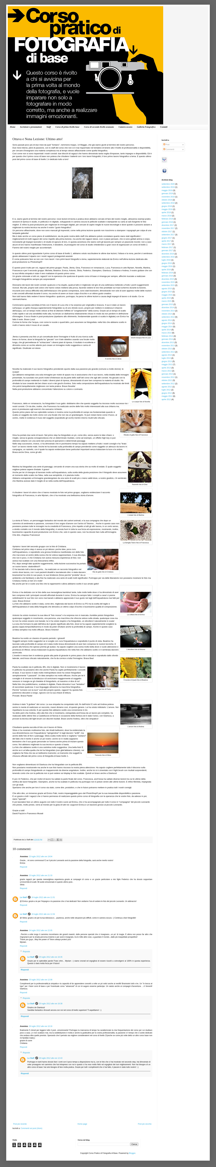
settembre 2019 (168, 187)
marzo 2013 (166, 371)
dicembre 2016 (168, 254)
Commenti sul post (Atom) (31, 1128)
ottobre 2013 (167, 349)
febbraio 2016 (167, 273)
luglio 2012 (166, 390)
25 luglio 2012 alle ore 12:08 (40, 980)
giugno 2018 (167, 206)
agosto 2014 (167, 320)
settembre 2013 (168, 352)
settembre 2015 (168, 285)
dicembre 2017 (168, 225)
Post (166, 145)
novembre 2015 (168, 282)
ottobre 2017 (167, 231)
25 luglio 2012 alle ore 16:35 (50, 957)
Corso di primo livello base (67, 127)
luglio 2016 (166, 260)
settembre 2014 (168, 317)
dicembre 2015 (168, 279)
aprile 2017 (166, 241)
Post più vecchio (145, 1124)
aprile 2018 (166, 212)
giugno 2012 (167, 393)
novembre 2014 (168, 311)
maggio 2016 (167, 266)
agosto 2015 (167, 288)
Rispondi (23, 867)
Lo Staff (23, 897)
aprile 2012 (166, 399)
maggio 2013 (167, 364)
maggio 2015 (167, 295)
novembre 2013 (168, 345)
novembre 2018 (168, 197)
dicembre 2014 (168, 307)
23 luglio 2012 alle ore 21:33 (40, 875)
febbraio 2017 (167, 247)
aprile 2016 (166, 270)
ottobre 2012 (167, 380)
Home (12, 127)
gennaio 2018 (167, 222)
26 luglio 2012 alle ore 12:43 (50, 1058)
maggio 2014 (167, 327)
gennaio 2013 (167, 374)
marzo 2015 (166, 301)
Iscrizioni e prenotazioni (31, 127)
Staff (48, 127)
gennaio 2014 (167, 339)
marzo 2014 (166, 333)
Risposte (26, 951)
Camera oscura (125, 127)
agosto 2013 (167, 355)
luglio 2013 (166, 358)
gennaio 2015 (167, 304)
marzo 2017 (166, 244)
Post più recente (20, 1124)
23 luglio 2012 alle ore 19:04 (40, 856)
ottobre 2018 (167, 200)
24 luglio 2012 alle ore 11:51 (43, 897)
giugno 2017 (167, 238)
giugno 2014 (167, 323)
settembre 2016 (168, 257)
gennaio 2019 (167, 193)
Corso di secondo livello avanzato (99, 127)
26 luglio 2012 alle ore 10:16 (40, 1026)
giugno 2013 (167, 361)
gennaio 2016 (167, 276)
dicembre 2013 (168, 342)
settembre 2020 (168, 184)
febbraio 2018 (167, 219)
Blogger (132, 1153)
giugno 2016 (167, 263)
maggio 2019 (167, 190)
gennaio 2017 (167, 250)
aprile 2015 (166, 298)
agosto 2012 (167, 387)
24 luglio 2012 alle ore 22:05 (40, 930)
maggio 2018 (167, 209)
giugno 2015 (167, 292)
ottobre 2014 (167, 314)
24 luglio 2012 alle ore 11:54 (43, 914)
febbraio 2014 (167, 336)
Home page (82, 1124)
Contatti (164, 127)
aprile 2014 (166, 330)
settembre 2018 (168, 203)
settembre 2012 (168, 384)
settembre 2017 (168, 235)
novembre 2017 (168, 228)
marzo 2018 (166, 216)
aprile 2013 (166, 368)
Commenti (168, 149)
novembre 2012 (168, 377)
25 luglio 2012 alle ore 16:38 (50, 1004)
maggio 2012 (167, 396)
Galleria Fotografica (146, 127)
